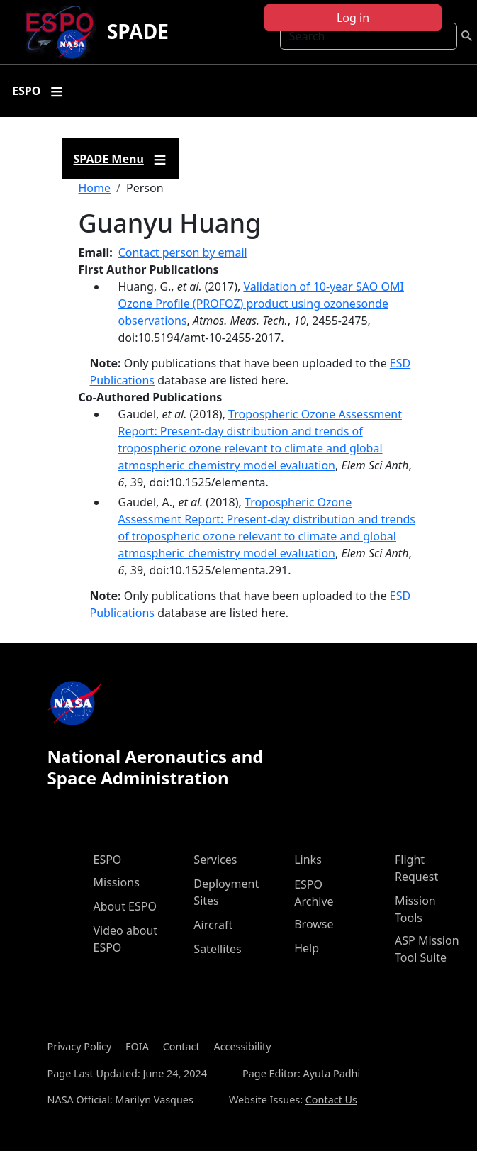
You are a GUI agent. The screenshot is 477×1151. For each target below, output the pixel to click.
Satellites (217, 949)
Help (306, 948)
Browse (313, 924)
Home (95, 188)
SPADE (138, 31)
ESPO (108, 859)
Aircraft (212, 925)
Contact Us (331, 1099)
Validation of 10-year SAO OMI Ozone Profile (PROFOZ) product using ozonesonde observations (261, 303)
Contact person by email (182, 252)
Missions (117, 882)
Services (215, 859)
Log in (353, 18)
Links (308, 859)
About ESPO (125, 906)
